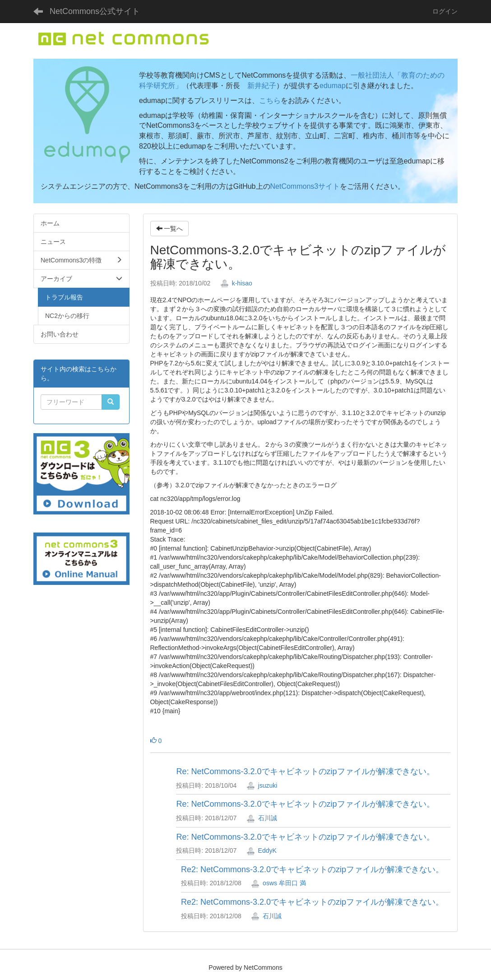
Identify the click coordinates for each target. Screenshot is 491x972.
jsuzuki (262, 785)
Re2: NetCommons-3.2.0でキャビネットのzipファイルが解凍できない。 (312, 869)
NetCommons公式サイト (95, 11)
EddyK (261, 850)
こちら (270, 100)
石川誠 (261, 818)
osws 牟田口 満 (278, 883)
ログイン (445, 11)
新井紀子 (261, 85)
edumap (333, 85)
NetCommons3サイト (305, 186)
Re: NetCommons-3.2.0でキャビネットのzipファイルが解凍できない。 (305, 771)
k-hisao (236, 283)
